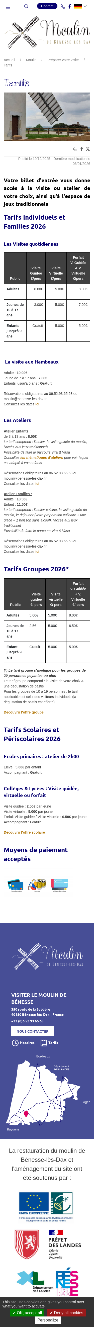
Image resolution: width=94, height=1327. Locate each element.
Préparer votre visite (63, 60)
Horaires (23, 1043)
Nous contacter (32, 1031)
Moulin (31, 60)
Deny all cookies (66, 1313)
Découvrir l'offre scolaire (24, 832)
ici (37, 404)
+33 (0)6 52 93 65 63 (27, 1021)
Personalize (47, 1320)
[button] (8, 6)
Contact (47, 6)
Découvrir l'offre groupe (24, 712)
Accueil (9, 60)
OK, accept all (27, 1313)
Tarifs (49, 1043)
